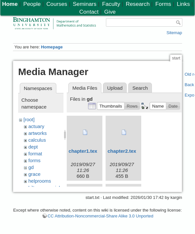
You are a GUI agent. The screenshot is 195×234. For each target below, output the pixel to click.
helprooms (40, 181)
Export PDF (190, 95)
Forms (163, 4)
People (32, 4)
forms (35, 160)
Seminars (85, 4)
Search (140, 88)
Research (138, 4)
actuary (36, 126)
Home (10, 4)
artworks (38, 133)
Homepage (52, 47)
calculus (37, 140)
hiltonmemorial (44, 187)
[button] (110, 106)
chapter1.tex (83, 151)
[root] (29, 119)
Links (183, 4)
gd (31, 167)
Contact (88, 11)
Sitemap (174, 32)
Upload (115, 88)
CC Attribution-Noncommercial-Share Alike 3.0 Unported (100, 218)
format (35, 153)
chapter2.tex (122, 151)
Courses (56, 4)
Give (110, 11)
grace (35, 174)
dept (33, 147)
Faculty (111, 4)
